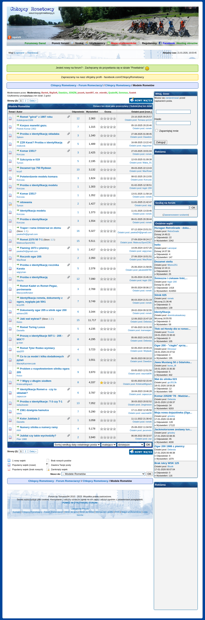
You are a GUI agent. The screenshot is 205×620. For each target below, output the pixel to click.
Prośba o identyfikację (34, 277)
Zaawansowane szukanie (175, 215)
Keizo (19, 322)
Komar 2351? (28, 150)
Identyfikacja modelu (33, 210)
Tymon (20, 163)
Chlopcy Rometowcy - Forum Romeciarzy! (77, 85)
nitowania (26, 202)
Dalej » (33, 100)
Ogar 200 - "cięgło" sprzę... (171, 345)
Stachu (20, 280)
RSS (117, 512)
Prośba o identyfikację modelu (39, 185)
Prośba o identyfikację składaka (39, 133)
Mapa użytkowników (131, 512)
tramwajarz (146, 330)
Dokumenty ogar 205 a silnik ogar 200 (43, 310)
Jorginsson (146, 404)
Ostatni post (137, 111)
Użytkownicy (95, 43)
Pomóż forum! (58, 43)
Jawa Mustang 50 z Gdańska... (173, 362)
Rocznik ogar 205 (30, 256)
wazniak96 (146, 373)
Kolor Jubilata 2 (30, 418)
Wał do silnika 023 (166, 379)
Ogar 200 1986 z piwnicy (170, 446)
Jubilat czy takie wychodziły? (38, 435)
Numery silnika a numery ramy (39, 427)
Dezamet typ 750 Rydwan (35, 167)
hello (158, 244)
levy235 (20, 305)
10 (78, 169)
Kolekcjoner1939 (25, 120)
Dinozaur (172, 349)
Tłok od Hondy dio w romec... (173, 328)
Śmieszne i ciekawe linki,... (171, 278)
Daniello (21, 330)
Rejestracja (32, 53)
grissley (171, 416)
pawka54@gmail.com (27, 234)
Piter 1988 (22, 439)
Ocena (108, 111)
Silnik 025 (161, 295)
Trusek (170, 332)
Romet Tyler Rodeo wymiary (37, 348)
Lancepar (172, 248)
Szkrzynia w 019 (30, 159)
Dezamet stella (164, 261)
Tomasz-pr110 (145, 120)
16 (78, 230)
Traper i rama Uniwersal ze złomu (40, 227)
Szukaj (77, 43)
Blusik (170, 466)
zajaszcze (21, 396)
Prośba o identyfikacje (34, 219)
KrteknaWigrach (24, 384)
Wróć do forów (87, 512)
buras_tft (172, 365)
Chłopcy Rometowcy (118, 85)
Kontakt (16, 512)
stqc (150, 205)
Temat (11, 111)
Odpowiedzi (78, 111)
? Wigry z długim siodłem (35, 380)
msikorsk (21, 146)
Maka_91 (147, 162)
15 (78, 240)
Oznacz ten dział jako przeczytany (111, 106)
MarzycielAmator (25, 293)
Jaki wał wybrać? (30, 318)
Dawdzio (147, 137)
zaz (150, 439)
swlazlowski (22, 405)
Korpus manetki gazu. (33, 125)
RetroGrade (173, 231)
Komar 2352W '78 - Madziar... (172, 395)
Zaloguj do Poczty (80, 509)
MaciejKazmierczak (26, 363)
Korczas (21, 154)
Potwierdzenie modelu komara (38, 176)
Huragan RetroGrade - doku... (173, 227)
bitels (19, 413)
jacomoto (147, 430)
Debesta (148, 321)
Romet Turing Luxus (32, 327)
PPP (19, 430)
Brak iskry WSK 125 (167, 463)
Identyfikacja (162, 311)
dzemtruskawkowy (177, 315)
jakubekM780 (145, 270)
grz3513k (172, 382)
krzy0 (19, 171)
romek (149, 128)
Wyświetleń (92, 111)
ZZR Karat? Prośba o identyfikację (41, 142)
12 (78, 118)
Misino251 (173, 265)
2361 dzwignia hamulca (34, 410)
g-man (20, 342)
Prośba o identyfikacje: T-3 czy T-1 (41, 401)
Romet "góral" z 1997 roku (36, 116)
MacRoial (147, 171)
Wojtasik (147, 351)
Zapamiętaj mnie (167, 130)
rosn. (148, 111)
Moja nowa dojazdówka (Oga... (173, 412)
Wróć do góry (71, 512)
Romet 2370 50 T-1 (31, 239)
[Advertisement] (176, 175)
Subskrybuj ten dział (141, 106)
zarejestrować (172, 98)
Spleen (20, 137)
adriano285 (22, 313)
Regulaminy (147, 43)
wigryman (147, 145)
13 (78, 403)
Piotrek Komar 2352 (26, 129)
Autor (19, 111)
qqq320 (20, 351)
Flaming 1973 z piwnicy (34, 247)
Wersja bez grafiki (104, 512)
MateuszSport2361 (26, 243)
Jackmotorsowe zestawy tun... (173, 429)
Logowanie (19, 53)
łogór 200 (147, 188)
